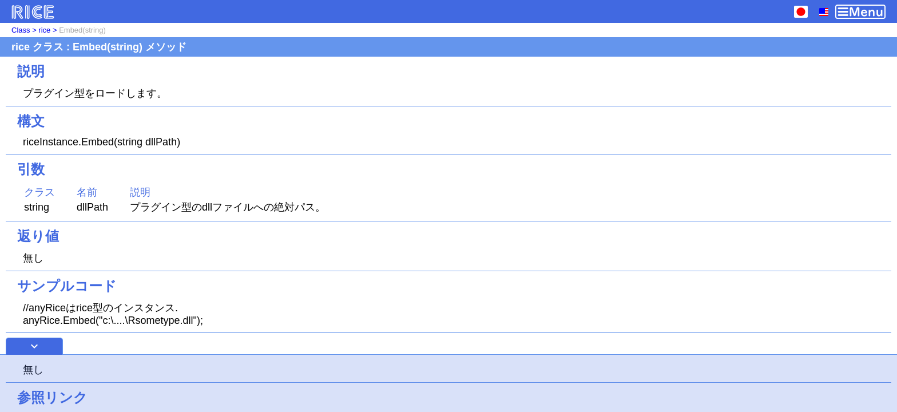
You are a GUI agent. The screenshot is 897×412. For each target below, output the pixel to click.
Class (20, 30)
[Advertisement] (448, 383)
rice (44, 30)
